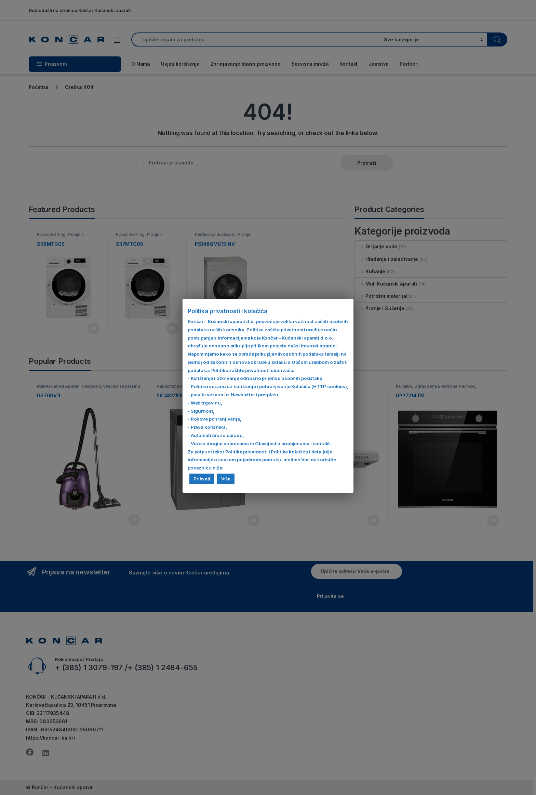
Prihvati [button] (201, 478)
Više (225, 478)
